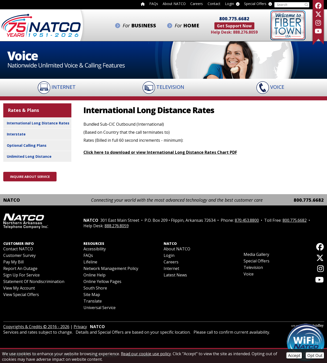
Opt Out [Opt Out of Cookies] (314, 355)
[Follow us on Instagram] (318, 22)
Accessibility (94, 249)
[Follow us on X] (318, 14)
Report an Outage (20, 268)
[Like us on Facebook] (318, 5)
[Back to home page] (142, 3)
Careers (196, 4)
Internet (171, 268)
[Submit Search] (306, 4)
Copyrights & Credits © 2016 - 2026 (36, 326)
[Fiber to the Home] (288, 25)
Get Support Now (234, 26)
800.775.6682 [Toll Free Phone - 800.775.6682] (234, 19)
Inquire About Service (30, 176)
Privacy (80, 326)
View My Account (19, 288)
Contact (214, 4)
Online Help (94, 275)
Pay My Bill (13, 262)
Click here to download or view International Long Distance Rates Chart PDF (160, 152)
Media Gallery (256, 254)
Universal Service (99, 307)
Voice (249, 274)
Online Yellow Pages (102, 281)
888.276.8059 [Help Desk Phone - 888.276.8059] (245, 32)
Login (232, 4)
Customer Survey (19, 255)
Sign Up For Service (21, 275)
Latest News (175, 275)
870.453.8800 (247, 220)
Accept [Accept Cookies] (294, 355)
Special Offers (258, 4)
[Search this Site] (289, 4)
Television (253, 267)
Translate (92, 301)
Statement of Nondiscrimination (33, 281)
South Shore (95, 288)
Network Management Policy (110, 268)
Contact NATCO (18, 249)
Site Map (91, 294)
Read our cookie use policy (146, 353)
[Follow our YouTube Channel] (318, 31)
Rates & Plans (23, 110)
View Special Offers (21, 294)
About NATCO (174, 4)
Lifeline (90, 262)
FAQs (153, 4)
